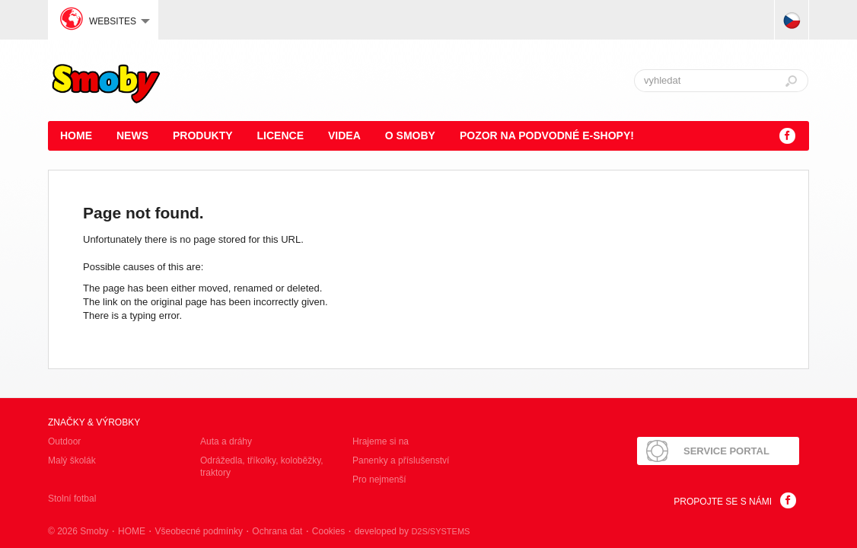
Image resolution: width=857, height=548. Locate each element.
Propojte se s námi (723, 501)
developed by (412, 531)
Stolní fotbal (72, 498)
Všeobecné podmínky (198, 531)
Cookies (328, 531)
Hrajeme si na (380, 441)
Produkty (203, 135)
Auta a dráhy (226, 441)
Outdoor (64, 441)
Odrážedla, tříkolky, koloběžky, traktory (261, 466)
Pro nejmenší (379, 479)
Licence (280, 135)
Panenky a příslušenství (400, 460)
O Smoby (410, 135)
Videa (344, 135)
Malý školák (72, 460)
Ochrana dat (277, 531)
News (132, 135)
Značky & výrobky (94, 422)
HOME (76, 135)
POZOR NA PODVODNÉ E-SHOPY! (547, 135)
